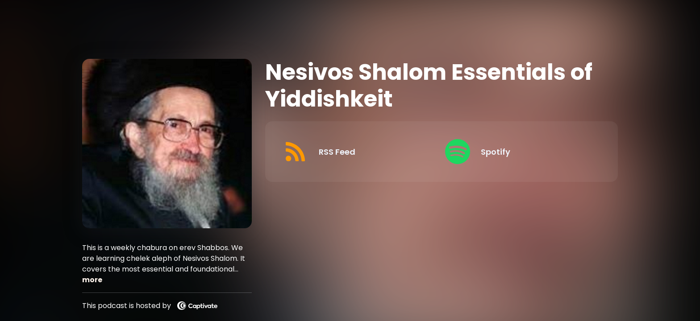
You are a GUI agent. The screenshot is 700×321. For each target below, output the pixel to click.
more (92, 280)
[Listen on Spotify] (519, 152)
